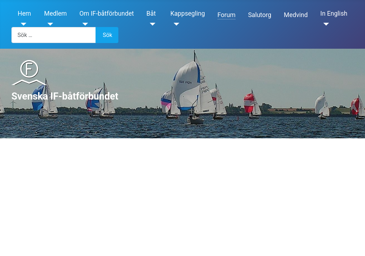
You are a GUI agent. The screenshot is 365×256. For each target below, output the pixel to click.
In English (334, 13)
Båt (151, 13)
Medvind (296, 14)
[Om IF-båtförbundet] (83, 24)
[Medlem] (48, 24)
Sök (107, 35)
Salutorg (259, 14)
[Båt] (150, 24)
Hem (24, 13)
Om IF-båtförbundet (106, 13)
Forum (226, 14)
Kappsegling (187, 13)
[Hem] (22, 24)
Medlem (55, 13)
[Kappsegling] (174, 24)
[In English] (324, 24)
